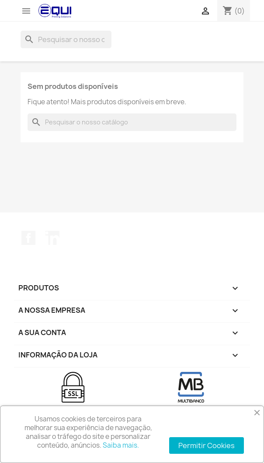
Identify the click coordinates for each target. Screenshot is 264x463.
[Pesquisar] (66, 39)
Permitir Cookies (206, 445)
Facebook (28, 238)
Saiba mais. (121, 445)
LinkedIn (52, 238)
